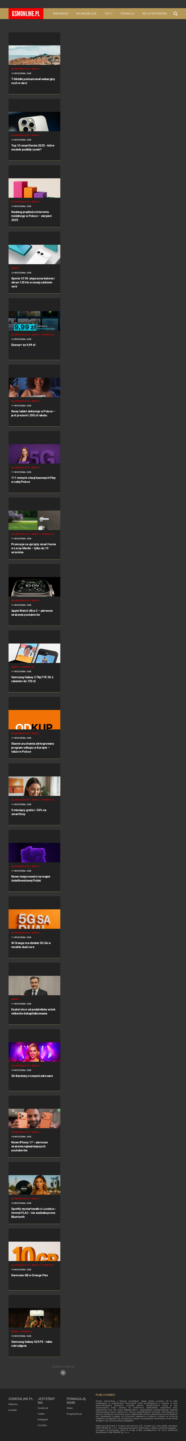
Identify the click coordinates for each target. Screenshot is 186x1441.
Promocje (127, 13)
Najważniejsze (86, 13)
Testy (109, 13)
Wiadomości (60, 13)
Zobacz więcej (63, 1369)
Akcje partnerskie (154, 13)
